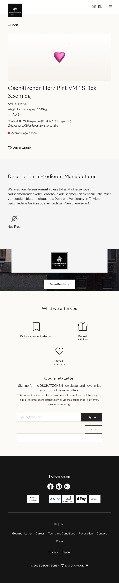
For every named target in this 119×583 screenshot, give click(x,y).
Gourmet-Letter (22, 533)
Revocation (86, 533)
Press (59, 541)
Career (40, 533)
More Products (59, 284)
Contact (102, 533)
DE (94, 7)
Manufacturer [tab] (80, 176)
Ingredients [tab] (49, 176)
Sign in (91, 417)
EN (100, 7)
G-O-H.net (74, 565)
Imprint (66, 552)
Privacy (53, 552)
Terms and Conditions (61, 533)
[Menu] (110, 6)
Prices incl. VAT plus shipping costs (33, 125)
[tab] (21, 176)
